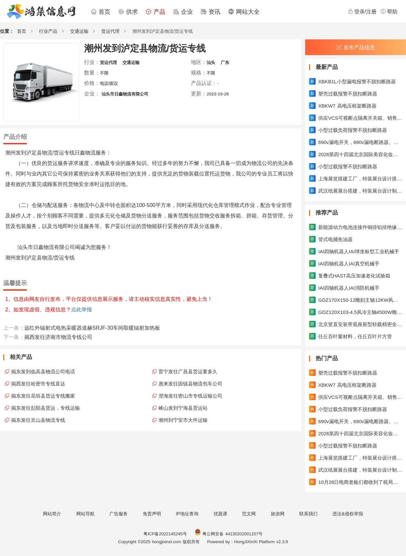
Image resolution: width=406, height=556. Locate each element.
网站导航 (85, 513)
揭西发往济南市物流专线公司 (58, 337)
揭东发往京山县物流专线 (38, 420)
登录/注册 (362, 11)
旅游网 (278, 513)
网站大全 (244, 12)
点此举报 (81, 309)
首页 (100, 12)
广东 (225, 62)
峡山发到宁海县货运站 (183, 408)
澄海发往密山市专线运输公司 (190, 396)
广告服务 (118, 513)
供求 (128, 12)
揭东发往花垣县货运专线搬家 (43, 396)
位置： (7, 31)
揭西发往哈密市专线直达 (38, 383)
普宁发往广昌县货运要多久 (187, 371)
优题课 (220, 513)
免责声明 (152, 513)
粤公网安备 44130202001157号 (228, 533)
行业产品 (48, 31)
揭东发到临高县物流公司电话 (43, 371)
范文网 (249, 513)
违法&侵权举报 (347, 513)
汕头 (211, 62)
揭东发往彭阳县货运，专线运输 (45, 408)
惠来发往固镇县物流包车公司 (190, 383)
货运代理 (110, 31)
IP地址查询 (187, 513)
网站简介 (52, 513)
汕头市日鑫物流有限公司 (124, 94)
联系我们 (308, 513)
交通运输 (79, 31)
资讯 (210, 12)
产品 (155, 12)
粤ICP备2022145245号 (165, 533)
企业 (183, 12)
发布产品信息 (355, 47)
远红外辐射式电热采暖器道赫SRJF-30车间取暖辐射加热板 (92, 328)
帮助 (388, 11)
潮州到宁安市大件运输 (183, 420)
